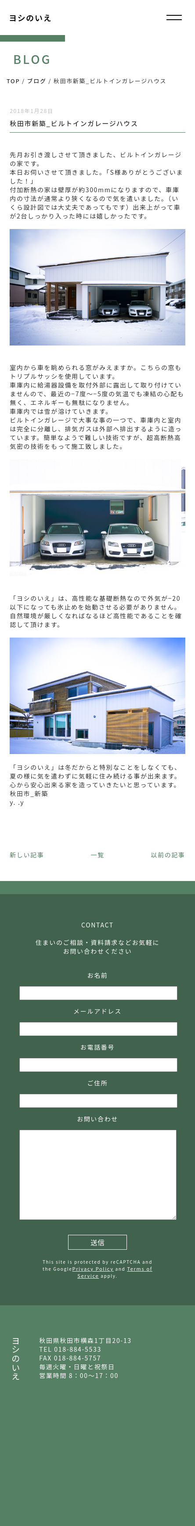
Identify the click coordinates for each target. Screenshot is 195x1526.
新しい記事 (27, 854)
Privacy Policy (92, 1268)
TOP (13, 81)
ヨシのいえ (30, 17)
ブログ (37, 81)
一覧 (97, 854)
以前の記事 (168, 854)
